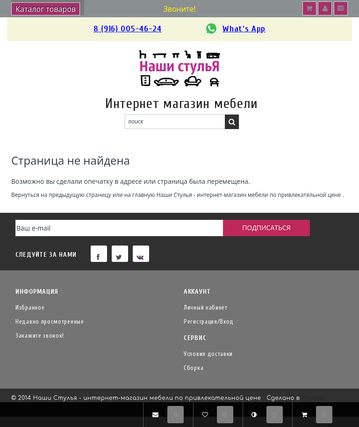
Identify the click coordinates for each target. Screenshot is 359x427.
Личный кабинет (206, 307)
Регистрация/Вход (209, 321)
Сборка (193, 367)
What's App (234, 29)
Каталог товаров (45, 9)
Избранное (29, 307)
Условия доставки (208, 353)
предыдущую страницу (80, 194)
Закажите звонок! (39, 335)
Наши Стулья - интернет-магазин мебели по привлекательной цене (249, 194)
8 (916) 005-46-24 (127, 29)
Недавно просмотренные (49, 321)
